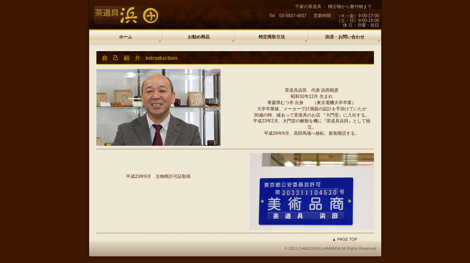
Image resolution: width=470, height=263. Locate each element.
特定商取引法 (272, 36)
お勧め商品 (199, 36)
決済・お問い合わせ (344, 36)
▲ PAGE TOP (345, 239)
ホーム (125, 36)
